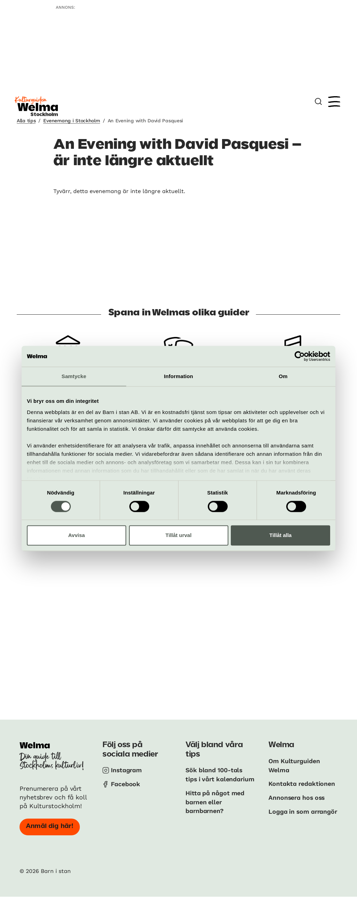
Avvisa (76, 535)
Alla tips (26, 120)
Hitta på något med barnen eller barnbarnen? (215, 810)
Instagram (127, 770)
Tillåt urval (179, 535)
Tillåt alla (280, 535)
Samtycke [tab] (74, 376)
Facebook (125, 783)
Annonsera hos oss (297, 796)
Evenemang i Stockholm (71, 120)
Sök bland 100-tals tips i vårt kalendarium (214, 778)
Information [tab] (178, 376)
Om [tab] (283, 376)
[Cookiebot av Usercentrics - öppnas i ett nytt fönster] (299, 356)
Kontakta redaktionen (302, 783)
